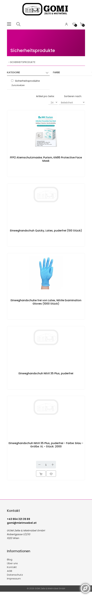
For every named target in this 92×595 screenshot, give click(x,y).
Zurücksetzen (18, 85)
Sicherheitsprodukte (32, 50)
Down (39, 464)
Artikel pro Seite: (45, 96)
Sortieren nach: (73, 96)
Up (52, 464)
